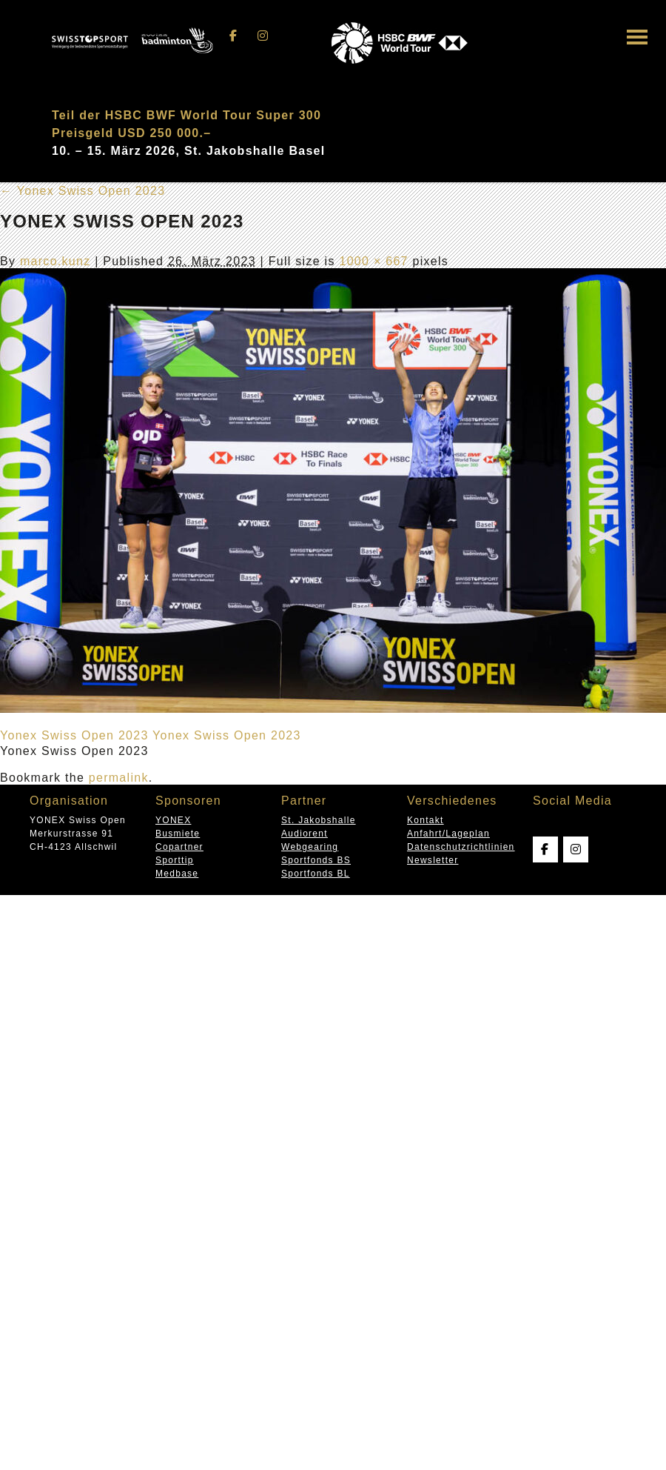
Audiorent (304, 833)
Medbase (176, 873)
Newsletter (432, 860)
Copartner (179, 847)
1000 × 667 (373, 261)
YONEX (173, 820)
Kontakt (425, 820)
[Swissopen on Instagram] (263, 36)
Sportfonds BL (315, 873)
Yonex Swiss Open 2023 (82, 190)
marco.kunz (55, 261)
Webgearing (309, 847)
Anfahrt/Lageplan (448, 833)
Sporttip (174, 860)
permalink (119, 777)
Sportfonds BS (316, 860)
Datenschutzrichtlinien (461, 847)
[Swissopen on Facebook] (234, 36)
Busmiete (177, 833)
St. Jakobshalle (318, 820)
